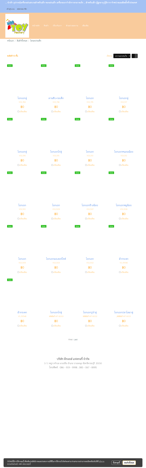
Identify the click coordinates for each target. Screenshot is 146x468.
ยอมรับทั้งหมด (129, 463)
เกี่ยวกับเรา (57, 26)
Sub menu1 (73, 351)
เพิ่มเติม (85, 26)
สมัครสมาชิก (22, 9)
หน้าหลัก (36, 26)
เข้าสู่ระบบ (11, 9)
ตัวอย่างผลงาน (72, 26)
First (70, 339)
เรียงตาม (110, 56)
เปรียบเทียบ (23, 111)
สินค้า (46, 26)
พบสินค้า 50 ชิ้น (12, 56)
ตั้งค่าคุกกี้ (116, 463)
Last (76, 339)
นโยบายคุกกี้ (26, 464)
